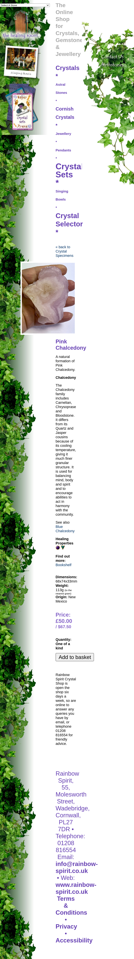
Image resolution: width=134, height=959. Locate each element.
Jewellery (63, 134)
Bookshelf (63, 565)
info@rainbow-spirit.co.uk (77, 867)
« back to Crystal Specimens (64, 251)
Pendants (63, 150)
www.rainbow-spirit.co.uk (76, 888)
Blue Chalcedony (65, 529)
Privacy (66, 926)
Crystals (67, 68)
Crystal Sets (69, 170)
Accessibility (74, 940)
